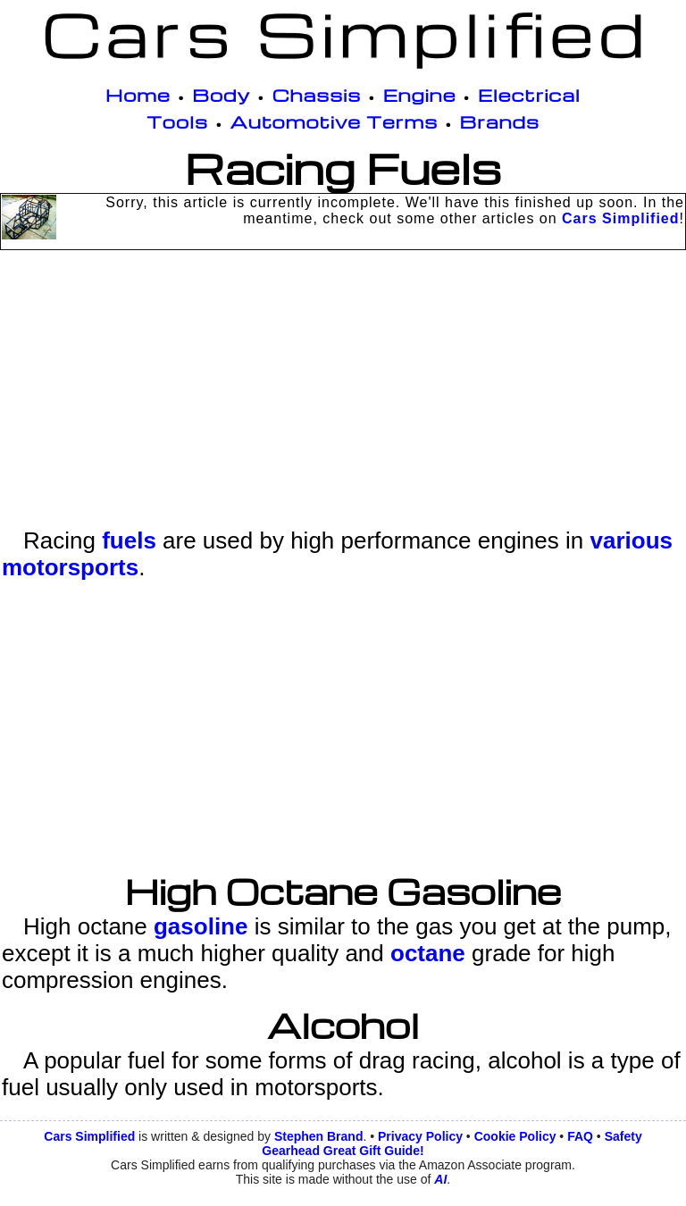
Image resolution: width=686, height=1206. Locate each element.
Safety (623, 1136)
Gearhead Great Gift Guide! (342, 1150)
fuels (129, 540)
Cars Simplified (620, 218)
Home (138, 94)
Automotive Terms (334, 121)
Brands (500, 121)
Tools (177, 121)
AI (440, 1179)
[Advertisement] (343, 402)
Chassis (317, 94)
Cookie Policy (515, 1136)
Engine (419, 94)
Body (221, 94)
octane (427, 953)
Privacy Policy (420, 1136)
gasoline (200, 926)
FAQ (580, 1136)
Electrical (529, 94)
